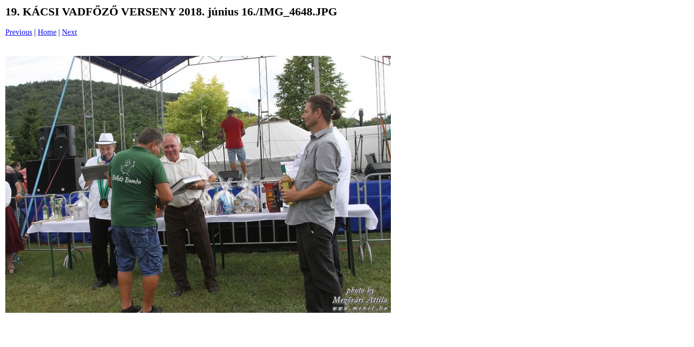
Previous (18, 32)
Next (69, 32)
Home (47, 32)
